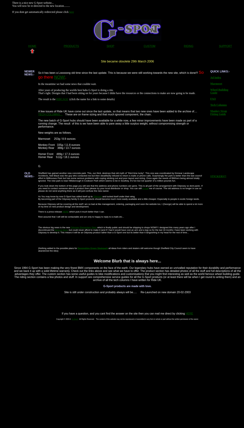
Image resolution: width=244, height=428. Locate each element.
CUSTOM (149, 46)
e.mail (145, 188)
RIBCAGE (62, 99)
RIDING (188, 46)
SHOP (110, 46)
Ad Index (215, 77)
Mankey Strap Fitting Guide (218, 113)
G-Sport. (75, 319)
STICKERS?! (218, 176)
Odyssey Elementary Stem (84, 227)
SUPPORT (225, 46)
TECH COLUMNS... (50, 114)
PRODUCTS (71, 46)
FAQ (213, 98)
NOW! (59, 77)
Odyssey (97, 196)
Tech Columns (218, 105)
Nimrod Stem (61, 230)
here (71, 11)
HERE (66, 211)
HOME (32, 46)
